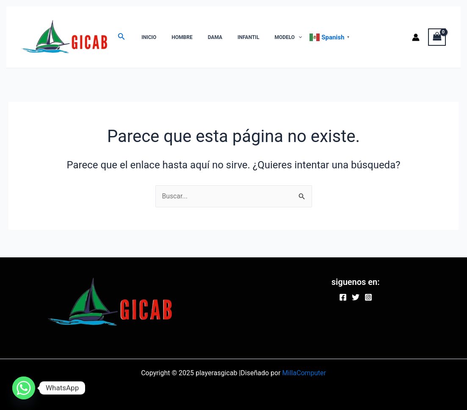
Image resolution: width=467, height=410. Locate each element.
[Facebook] (343, 297)
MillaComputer (304, 373)
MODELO (265, 37)
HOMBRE (174, 37)
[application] (275, 37)
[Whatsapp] (23, 388)
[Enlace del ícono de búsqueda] (121, 37)
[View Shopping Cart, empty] (437, 37)
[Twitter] (355, 297)
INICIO (146, 37)
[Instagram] (368, 297)
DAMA (202, 37)
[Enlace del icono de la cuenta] (416, 37)
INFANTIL (230, 37)
